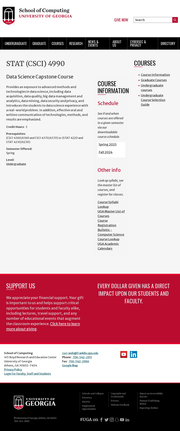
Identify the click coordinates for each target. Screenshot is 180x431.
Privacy (115, 400)
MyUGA (86, 401)
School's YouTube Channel (123, 354)
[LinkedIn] (127, 420)
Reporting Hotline (149, 408)
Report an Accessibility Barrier (151, 395)
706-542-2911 (82, 357)
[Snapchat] (117, 420)
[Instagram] (112, 420)
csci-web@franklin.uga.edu (80, 353)
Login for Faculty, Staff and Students (27, 373)
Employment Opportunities (89, 407)
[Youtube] (122, 420)
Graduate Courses (154, 80)
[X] (106, 420)
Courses (58, 43)
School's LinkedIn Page (134, 354)
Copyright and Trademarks (118, 395)
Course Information (155, 75)
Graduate (39, 43)
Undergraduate (16, 43)
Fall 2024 (106, 152)
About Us (117, 43)
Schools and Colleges (93, 393)
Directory (168, 43)
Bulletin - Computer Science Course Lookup (111, 234)
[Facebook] (101, 420)
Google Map (70, 365)
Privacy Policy (13, 369)
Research (76, 43)
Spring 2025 (108, 144)
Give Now (121, 19)
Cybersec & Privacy (138, 43)
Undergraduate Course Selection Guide (153, 100)
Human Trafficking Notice (150, 402)
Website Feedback (120, 405)
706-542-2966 (79, 361)
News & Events (93, 43)
